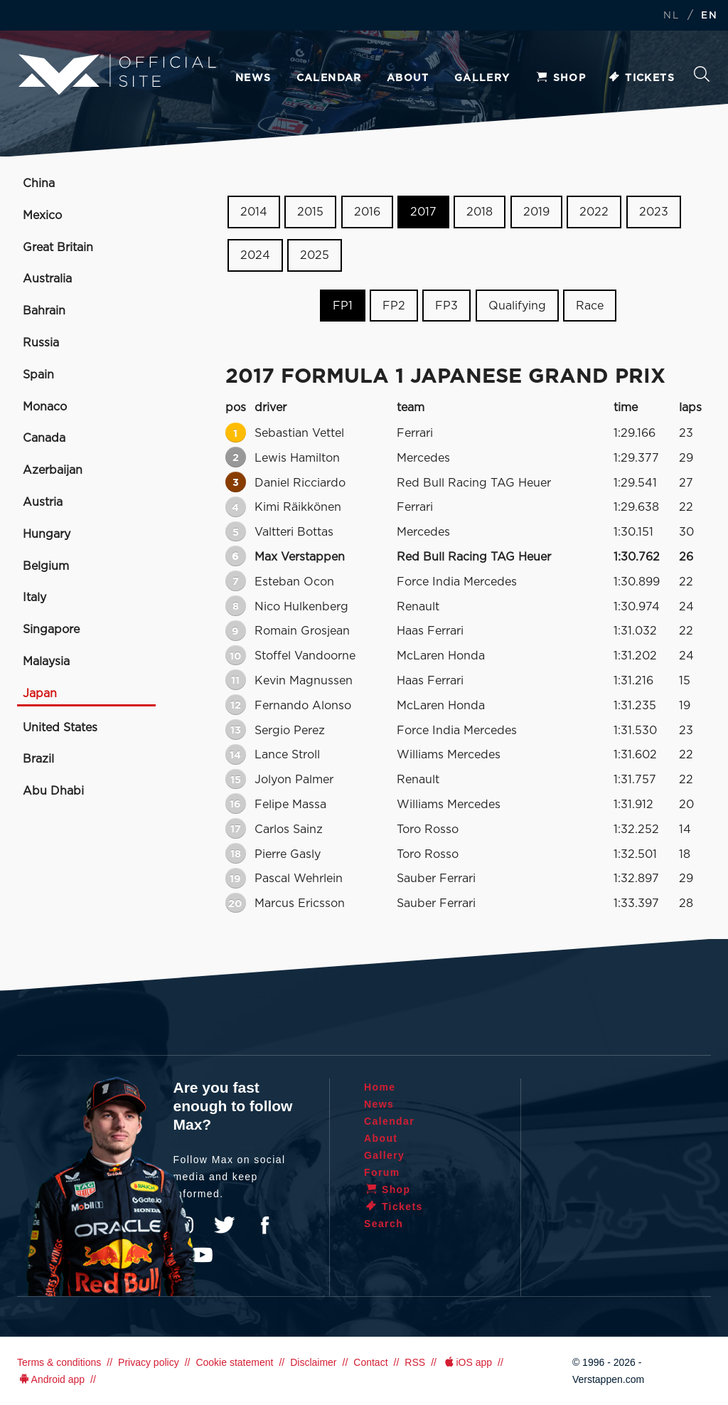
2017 (423, 212)
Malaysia (46, 661)
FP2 (393, 305)
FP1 (343, 305)
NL (671, 16)
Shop (561, 78)
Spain (38, 375)
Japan (40, 693)
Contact (370, 1362)
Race (590, 305)
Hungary (46, 534)
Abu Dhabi (53, 791)
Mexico (42, 215)
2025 (314, 255)
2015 (310, 212)
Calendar (329, 78)
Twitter (224, 1225)
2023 (653, 212)
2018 (479, 212)
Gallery (482, 78)
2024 (255, 255)
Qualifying (517, 305)
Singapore (51, 629)
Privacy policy (148, 1362)
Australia (47, 279)
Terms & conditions (59, 1362)
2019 (536, 212)
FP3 (446, 305)
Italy (34, 597)
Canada (44, 438)
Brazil (38, 759)
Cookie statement (234, 1362)
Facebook (264, 1225)
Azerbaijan (52, 470)
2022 (594, 212)
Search (702, 74)
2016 (367, 212)
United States (60, 727)
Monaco (45, 407)
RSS (415, 1362)
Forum (382, 1172)
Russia (41, 343)
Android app (51, 1379)
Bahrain (44, 311)
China (39, 183)
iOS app (467, 1362)
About (408, 78)
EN (709, 16)
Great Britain (58, 247)
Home (380, 1087)
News (253, 78)
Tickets (641, 78)
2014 (253, 212)
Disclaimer (313, 1362)
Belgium (46, 566)
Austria (43, 502)
